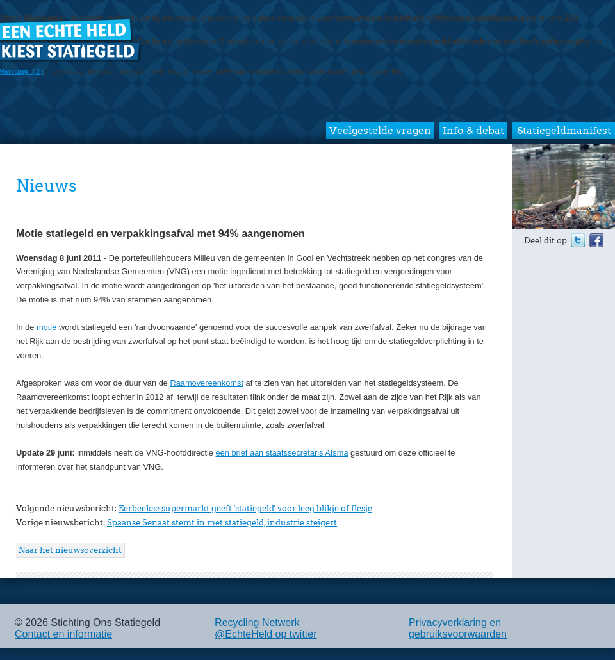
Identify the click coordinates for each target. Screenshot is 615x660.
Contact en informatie (63, 634)
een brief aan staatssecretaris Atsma (282, 453)
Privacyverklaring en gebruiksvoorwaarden (458, 628)
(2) (22, 71)
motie (46, 327)
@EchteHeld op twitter (265, 634)
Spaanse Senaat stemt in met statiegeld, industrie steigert (222, 522)
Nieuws (46, 185)
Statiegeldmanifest (564, 130)
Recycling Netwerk (257, 622)
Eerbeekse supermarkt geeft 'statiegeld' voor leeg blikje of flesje (245, 508)
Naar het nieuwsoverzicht (70, 550)
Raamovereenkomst (206, 383)
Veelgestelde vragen (380, 130)
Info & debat (473, 130)
